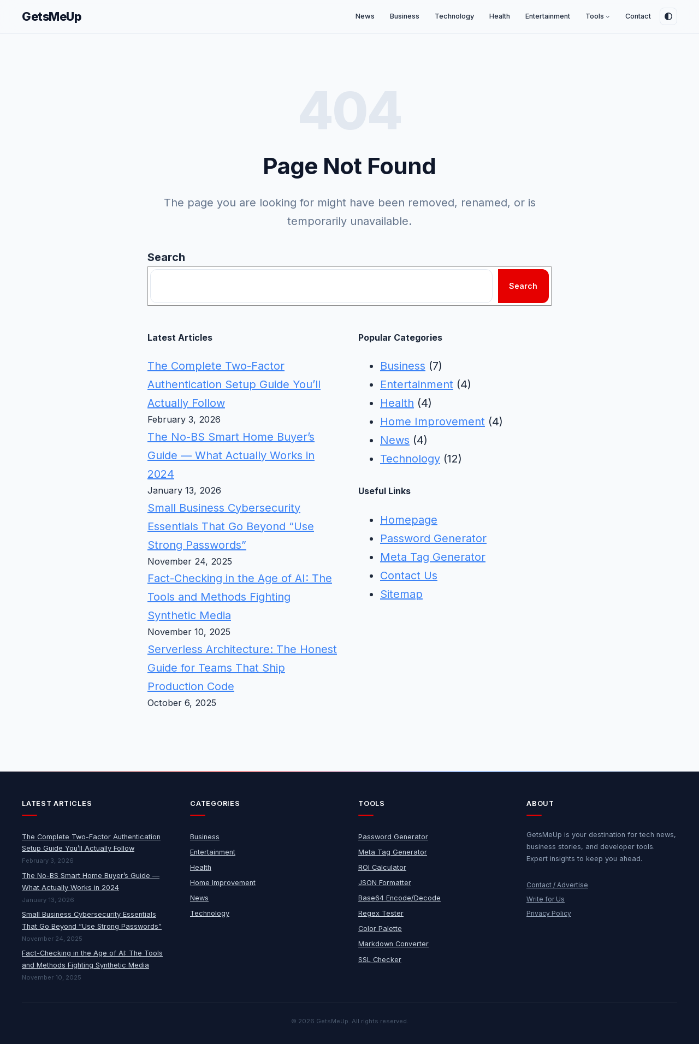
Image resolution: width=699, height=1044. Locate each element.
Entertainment (416, 384)
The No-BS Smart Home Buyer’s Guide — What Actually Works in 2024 (231, 455)
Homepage (408, 519)
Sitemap (401, 594)
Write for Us (545, 899)
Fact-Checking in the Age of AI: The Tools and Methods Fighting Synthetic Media (239, 597)
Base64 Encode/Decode (399, 898)
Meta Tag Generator (432, 556)
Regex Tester (381, 913)
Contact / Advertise (557, 885)
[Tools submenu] (608, 17)
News (395, 440)
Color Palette (380, 928)
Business (402, 365)
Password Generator (433, 538)
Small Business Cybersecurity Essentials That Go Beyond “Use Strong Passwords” (230, 526)
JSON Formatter (384, 883)
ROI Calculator (382, 867)
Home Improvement (432, 421)
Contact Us (408, 575)
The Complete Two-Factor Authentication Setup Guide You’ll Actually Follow (234, 384)
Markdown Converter (393, 944)
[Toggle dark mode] (668, 16)
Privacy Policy (548, 913)
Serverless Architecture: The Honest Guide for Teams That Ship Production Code (242, 668)
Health (397, 403)
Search (166, 257)
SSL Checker (379, 960)
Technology (410, 458)
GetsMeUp (52, 16)
